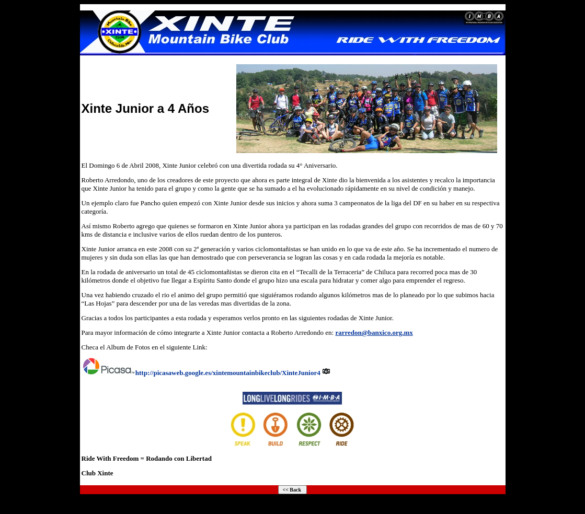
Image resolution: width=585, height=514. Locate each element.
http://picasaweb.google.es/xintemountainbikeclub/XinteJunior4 (227, 373)
